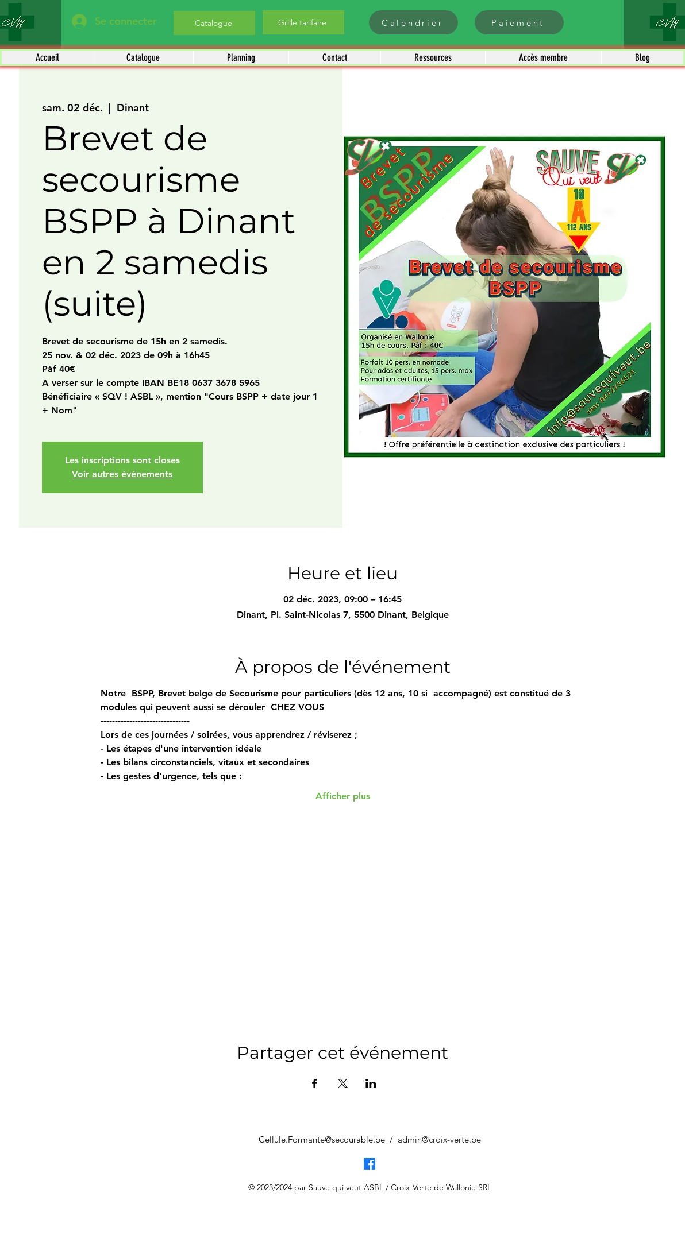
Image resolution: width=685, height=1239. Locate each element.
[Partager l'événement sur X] (342, 1083)
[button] (143, 57)
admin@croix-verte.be (439, 1139)
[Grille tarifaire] (303, 22)
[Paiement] (519, 22)
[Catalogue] (214, 23)
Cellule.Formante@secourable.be (322, 1139)
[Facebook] (369, 1164)
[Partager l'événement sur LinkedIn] (370, 1083)
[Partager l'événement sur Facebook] (314, 1083)
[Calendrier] (413, 22)
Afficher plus (342, 796)
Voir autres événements (122, 474)
